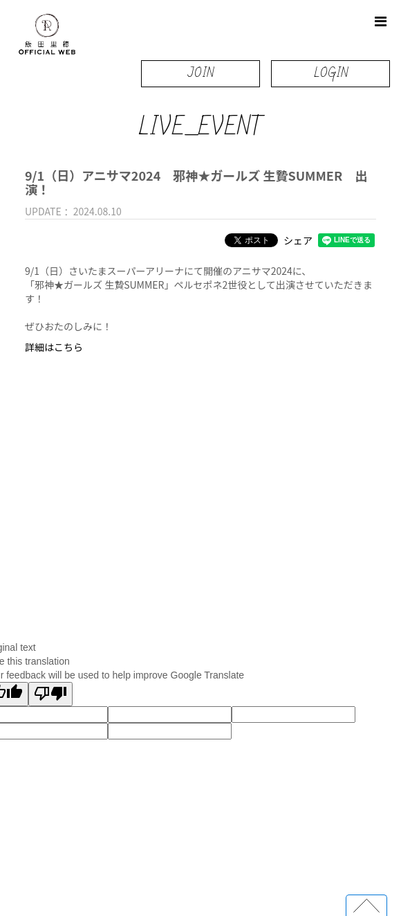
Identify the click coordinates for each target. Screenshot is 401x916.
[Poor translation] (50, 694)
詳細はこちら (54, 347)
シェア (298, 240)
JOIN (201, 73)
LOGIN (331, 73)
